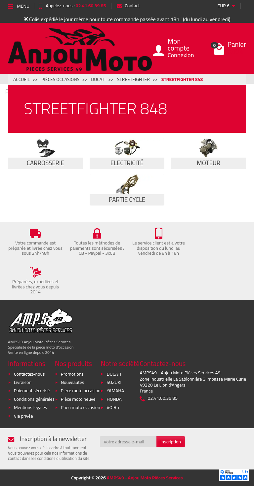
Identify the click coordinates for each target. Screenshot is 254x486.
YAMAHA (115, 390)
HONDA (113, 399)
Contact (128, 5)
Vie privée (23, 416)
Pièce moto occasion (81, 390)
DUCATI (113, 374)
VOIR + (113, 407)
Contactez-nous (29, 374)
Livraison (22, 382)
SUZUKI (113, 382)
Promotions (72, 374)
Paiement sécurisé (32, 390)
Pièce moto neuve (78, 399)
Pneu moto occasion (80, 407)
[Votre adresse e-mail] (128, 441)
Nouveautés (72, 382)
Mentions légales (30, 407)
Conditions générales (34, 399)
